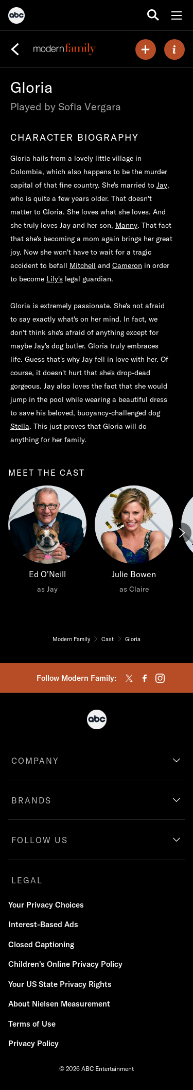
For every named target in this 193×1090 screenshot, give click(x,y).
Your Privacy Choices (46, 905)
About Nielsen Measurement (59, 1004)
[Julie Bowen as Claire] (134, 542)
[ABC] (16, 17)
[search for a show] (153, 15)
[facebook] (144, 678)
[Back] (15, 49)
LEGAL (27, 880)
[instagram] (160, 678)
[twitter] (129, 678)
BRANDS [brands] (31, 800)
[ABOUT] (174, 49)
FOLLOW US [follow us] (39, 840)
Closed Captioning (41, 944)
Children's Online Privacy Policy (65, 964)
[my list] (145, 49)
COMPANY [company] (35, 760)
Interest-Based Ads (43, 924)
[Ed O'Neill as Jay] (47, 542)
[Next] (181, 533)
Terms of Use (32, 1024)
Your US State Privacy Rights (60, 984)
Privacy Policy (33, 1043)
